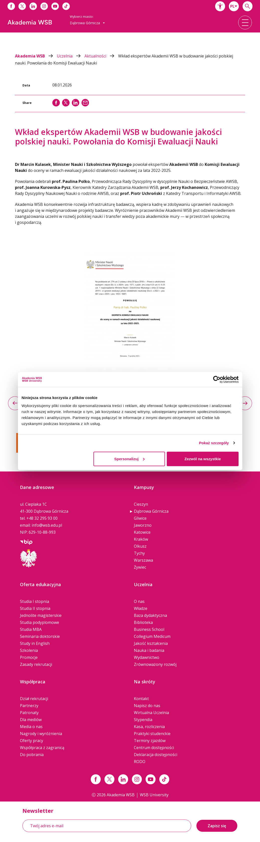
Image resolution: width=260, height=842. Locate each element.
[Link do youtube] (55, 6)
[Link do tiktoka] (66, 6)
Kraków (141, 539)
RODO (139, 761)
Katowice (142, 532)
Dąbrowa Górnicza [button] (87, 22)
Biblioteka (143, 622)
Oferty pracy (31, 740)
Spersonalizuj (129, 458)
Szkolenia (29, 650)
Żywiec (140, 567)
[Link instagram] (137, 779)
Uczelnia (71, 56)
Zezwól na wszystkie (202, 458)
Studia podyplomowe (39, 622)
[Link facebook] (96, 779)
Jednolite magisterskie (41, 615)
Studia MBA (31, 629)
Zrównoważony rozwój (155, 664)
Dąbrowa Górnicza (151, 511)
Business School (149, 629)
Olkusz (140, 546)
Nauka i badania (149, 650)
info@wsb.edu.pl (47, 525)
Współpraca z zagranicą (42, 747)
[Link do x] (22, 6)
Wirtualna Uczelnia (151, 712)
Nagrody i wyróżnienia (41, 733)
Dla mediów (31, 719)
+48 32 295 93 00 (42, 518)
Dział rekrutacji (34, 698)
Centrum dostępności (154, 747)
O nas (139, 601)
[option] (130, 317)
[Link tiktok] (164, 779)
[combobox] (234, 6)
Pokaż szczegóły (214, 443)
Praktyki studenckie (152, 733)
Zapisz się (217, 826)
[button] (220, 6)
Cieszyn (141, 504)
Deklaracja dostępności (155, 754)
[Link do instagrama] (44, 6)
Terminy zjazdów (150, 740)
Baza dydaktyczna (150, 615)
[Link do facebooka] (11, 6)
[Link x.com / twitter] (109, 779)
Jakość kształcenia (151, 643)
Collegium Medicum (152, 636)
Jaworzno (143, 525)
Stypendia (143, 719)
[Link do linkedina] (33, 6)
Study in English (35, 643)
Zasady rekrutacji (36, 664)
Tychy (139, 553)
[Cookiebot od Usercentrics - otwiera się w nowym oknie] (217, 379)
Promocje (29, 657)
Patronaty (29, 712)
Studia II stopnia (35, 608)
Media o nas (31, 726)
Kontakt (141, 698)
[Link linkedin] (123, 779)
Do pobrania (32, 754)
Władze (140, 608)
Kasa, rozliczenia (149, 726)
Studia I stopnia (34, 601)
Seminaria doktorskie (40, 636)
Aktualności (101, 56)
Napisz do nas (147, 705)
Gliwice (140, 518)
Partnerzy (29, 705)
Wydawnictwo (146, 657)
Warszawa (143, 560)
